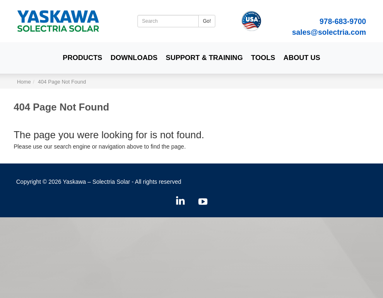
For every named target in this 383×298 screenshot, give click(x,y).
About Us (302, 58)
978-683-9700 (343, 21)
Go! (207, 21)
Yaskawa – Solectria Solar (96, 181)
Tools (263, 58)
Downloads (134, 58)
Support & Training (204, 58)
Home (24, 82)
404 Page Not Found (62, 82)
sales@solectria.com (329, 32)
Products (82, 58)
